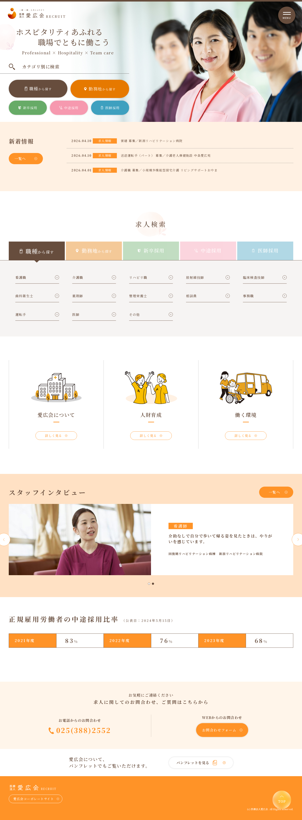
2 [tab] (153, 584)
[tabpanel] (151, 539)
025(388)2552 (83, 730)
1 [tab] (149, 584)
